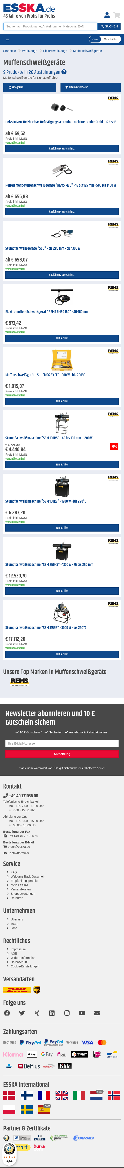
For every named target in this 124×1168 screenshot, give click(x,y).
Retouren (17, 898)
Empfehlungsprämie (24, 880)
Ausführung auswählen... (62, 148)
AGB (14, 953)
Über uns (17, 919)
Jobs (14, 928)
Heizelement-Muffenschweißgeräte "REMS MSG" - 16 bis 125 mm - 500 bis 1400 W (60, 186)
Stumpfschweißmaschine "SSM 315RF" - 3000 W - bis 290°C (45, 628)
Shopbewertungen (23, 893)
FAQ (14, 872)
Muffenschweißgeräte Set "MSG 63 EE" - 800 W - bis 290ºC (45, 375)
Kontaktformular (16, 853)
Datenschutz (19, 962)
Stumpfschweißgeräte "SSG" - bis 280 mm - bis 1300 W (42, 249)
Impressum (18, 949)
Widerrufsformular (23, 957)
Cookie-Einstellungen (25, 966)
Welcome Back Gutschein (28, 876)
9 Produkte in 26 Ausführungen (35, 72)
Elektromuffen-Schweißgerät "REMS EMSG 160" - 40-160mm (46, 312)
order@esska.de (16, 846)
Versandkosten (21, 889)
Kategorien (15, 87)
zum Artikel (62, 338)
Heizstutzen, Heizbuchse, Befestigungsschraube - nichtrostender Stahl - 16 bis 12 (60, 122)
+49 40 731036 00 (20, 796)
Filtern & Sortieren (76, 87)
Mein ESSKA (19, 885)
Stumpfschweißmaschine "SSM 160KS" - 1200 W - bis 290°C (45, 502)
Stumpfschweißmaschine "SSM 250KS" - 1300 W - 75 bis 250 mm (49, 565)
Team (14, 923)
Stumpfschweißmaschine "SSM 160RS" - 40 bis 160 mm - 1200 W (49, 438)
